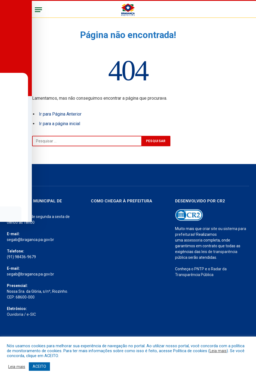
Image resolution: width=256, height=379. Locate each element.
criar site (209, 228)
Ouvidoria (15, 314)
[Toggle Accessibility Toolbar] (11, 178)
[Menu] (38, 10)
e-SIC (31, 314)
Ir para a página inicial (59, 123)
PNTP (199, 269)
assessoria (193, 240)
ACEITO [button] (39, 366)
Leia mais (218, 350)
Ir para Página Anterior (60, 114)
